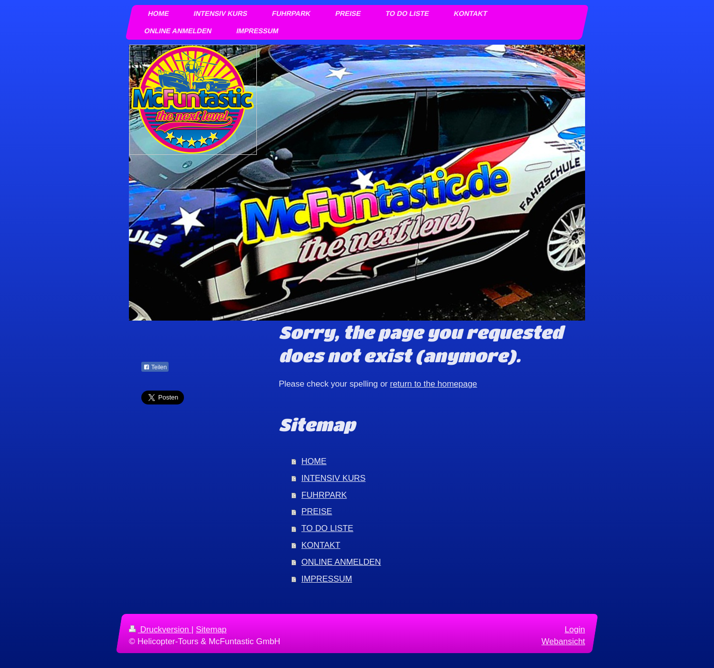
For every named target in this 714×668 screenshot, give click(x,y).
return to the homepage (433, 384)
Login (575, 629)
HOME (314, 461)
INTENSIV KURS (333, 478)
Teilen (155, 367)
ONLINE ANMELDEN (341, 562)
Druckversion (160, 629)
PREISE (316, 511)
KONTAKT (321, 545)
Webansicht (563, 641)
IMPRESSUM (326, 579)
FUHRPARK (324, 495)
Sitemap (211, 629)
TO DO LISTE (327, 528)
